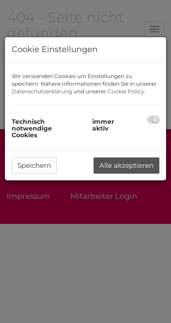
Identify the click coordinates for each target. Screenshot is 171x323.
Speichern (34, 165)
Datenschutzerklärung (42, 91)
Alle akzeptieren (126, 165)
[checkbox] (153, 119)
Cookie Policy (125, 91)
